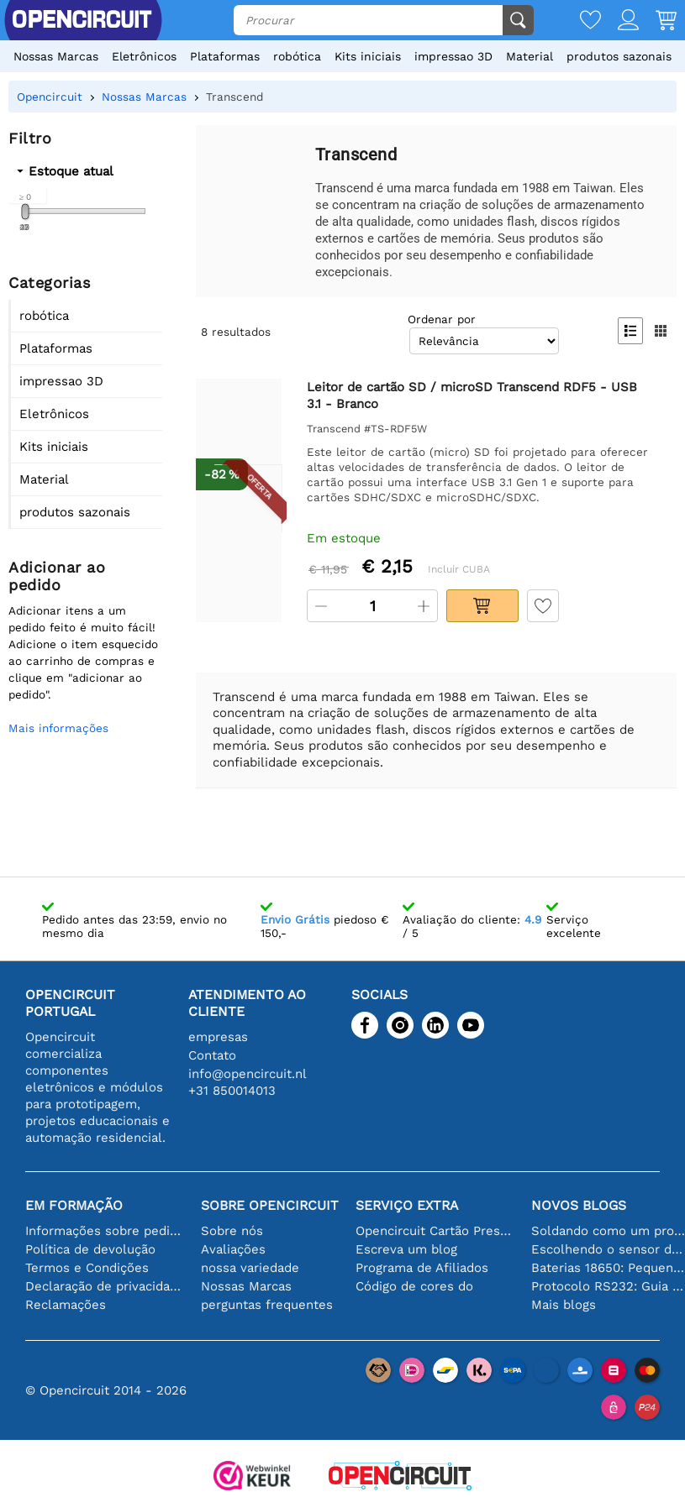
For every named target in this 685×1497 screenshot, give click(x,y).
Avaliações (233, 1249)
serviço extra (407, 1205)
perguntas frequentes (267, 1304)
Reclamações (65, 1304)
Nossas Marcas (55, 56)
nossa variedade (250, 1267)
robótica (297, 56)
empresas (218, 1036)
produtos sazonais (619, 56)
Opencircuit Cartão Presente (435, 1230)
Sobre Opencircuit (270, 1205)
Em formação (74, 1205)
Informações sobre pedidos (104, 1230)
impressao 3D (453, 56)
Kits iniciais (368, 56)
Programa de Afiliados (422, 1267)
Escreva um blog (406, 1249)
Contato (212, 1055)
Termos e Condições (87, 1267)
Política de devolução (90, 1249)
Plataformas (225, 56)
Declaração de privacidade (104, 1286)
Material (529, 56)
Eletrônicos (144, 56)
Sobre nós (232, 1230)
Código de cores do (414, 1286)
